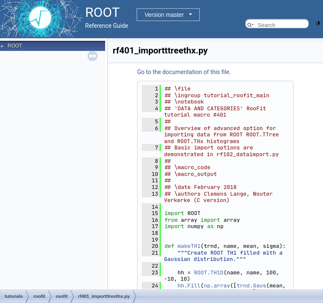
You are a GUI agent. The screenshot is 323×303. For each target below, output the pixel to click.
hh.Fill (189, 285)
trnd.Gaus (251, 285)
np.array (217, 285)
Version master (164, 14)
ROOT (15, 46)
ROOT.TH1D (208, 272)
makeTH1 (189, 246)
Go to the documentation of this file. (184, 72)
